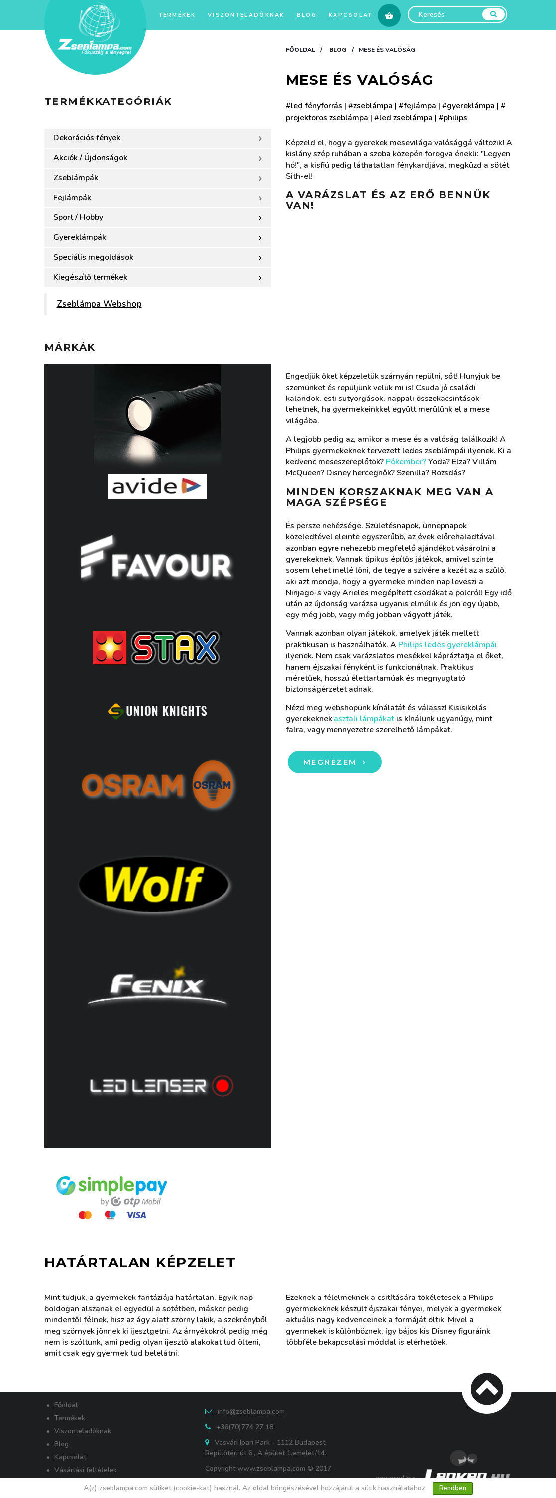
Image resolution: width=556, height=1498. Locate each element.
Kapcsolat (351, 15)
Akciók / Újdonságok (157, 157)
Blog (307, 15)
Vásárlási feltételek (85, 1470)
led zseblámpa (406, 117)
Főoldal (300, 50)
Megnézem (332, 762)
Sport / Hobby (157, 217)
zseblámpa (373, 105)
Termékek (177, 15)
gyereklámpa (471, 105)
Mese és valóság (387, 50)
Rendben (452, 1488)
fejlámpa (420, 105)
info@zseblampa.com (251, 1411)
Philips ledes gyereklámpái (447, 644)
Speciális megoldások (157, 257)
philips (455, 117)
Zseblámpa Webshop (99, 304)
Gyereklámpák (157, 237)
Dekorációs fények (157, 137)
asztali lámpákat (364, 718)
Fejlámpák (157, 197)
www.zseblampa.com (271, 1468)
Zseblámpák (157, 177)
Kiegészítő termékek (157, 277)
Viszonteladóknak (246, 15)
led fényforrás (316, 105)
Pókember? (406, 461)
